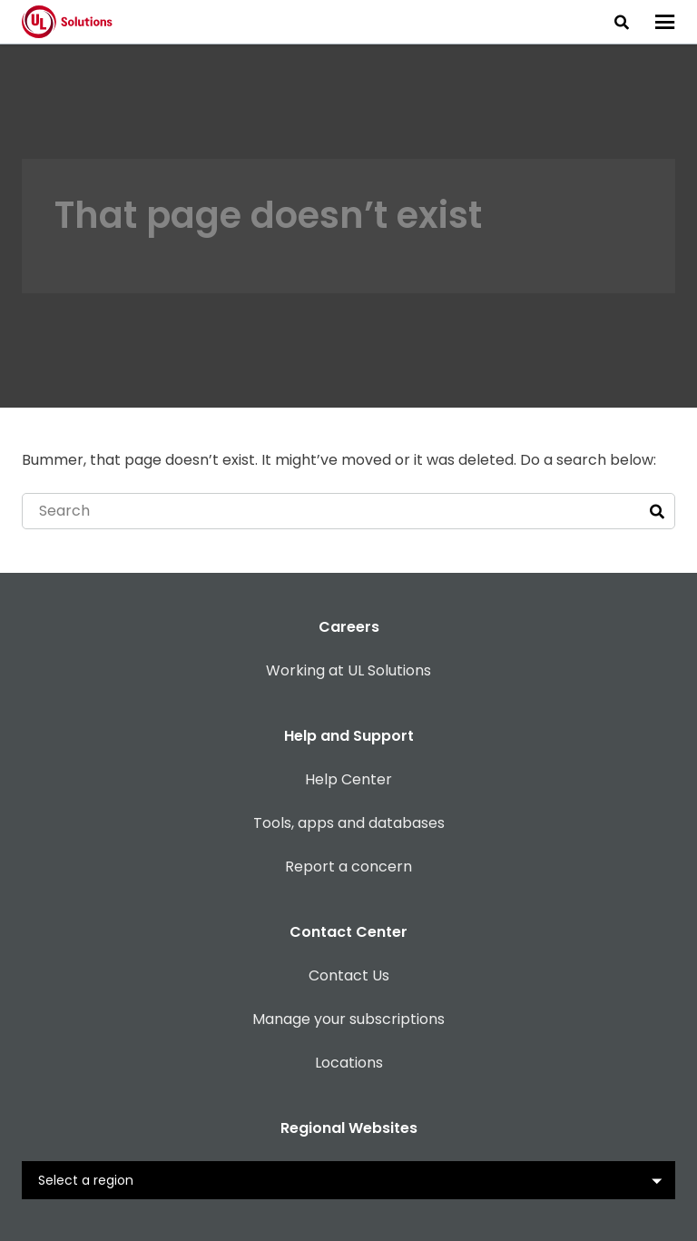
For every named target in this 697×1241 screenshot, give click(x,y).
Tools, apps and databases (349, 823)
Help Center (348, 779)
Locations (349, 1062)
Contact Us (349, 975)
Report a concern (348, 866)
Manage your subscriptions (348, 1019)
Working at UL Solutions (348, 670)
